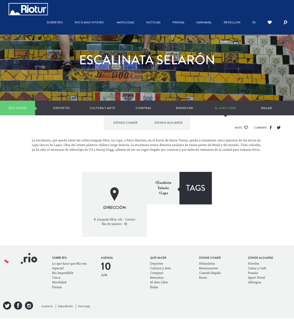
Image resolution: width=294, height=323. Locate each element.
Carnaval (204, 22)
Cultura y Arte (72, 108)
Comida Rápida (210, 273)
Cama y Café (257, 268)
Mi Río (241, 128)
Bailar (188, 108)
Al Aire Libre (159, 108)
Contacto (47, 306)
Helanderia (207, 263)
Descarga (84, 306)
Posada (253, 273)
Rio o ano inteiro (89, 22)
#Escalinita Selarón (163, 185)
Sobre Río (55, 22)
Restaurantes (208, 268)
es (254, 22)
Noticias (153, 22)
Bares (203, 277)
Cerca (56, 277)
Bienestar (130, 108)
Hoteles (253, 263)
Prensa (178, 22)
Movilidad (125, 22)
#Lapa (163, 193)
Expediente (65, 306)
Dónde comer (230, 108)
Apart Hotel (256, 277)
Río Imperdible (62, 273)
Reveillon (232, 22)
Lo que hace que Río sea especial (69, 266)
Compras (101, 108)
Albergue (254, 282)
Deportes (43, 108)
